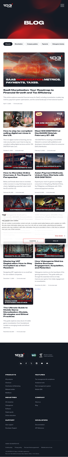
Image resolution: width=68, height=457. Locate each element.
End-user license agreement (31, 447)
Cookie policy (8, 447)
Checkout (8, 383)
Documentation (40, 425)
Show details (59, 236)
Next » (39, 289)
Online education (10, 415)
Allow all (55, 241)
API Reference (39, 428)
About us (38, 402)
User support (9, 425)
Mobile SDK (38, 389)
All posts (7, 44)
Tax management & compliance (45, 379)
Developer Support (11, 428)
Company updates (32, 44)
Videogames (9, 405)
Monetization (19, 44)
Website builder (10, 389)
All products (9, 379)
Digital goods (9, 412)
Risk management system (43, 386)
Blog (36, 405)
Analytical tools (40, 383)
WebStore (8, 393)
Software (8, 409)
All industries (9, 402)
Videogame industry (58, 44)
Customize (34, 241)
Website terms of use (46, 447)
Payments (45, 44)
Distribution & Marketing (12, 386)
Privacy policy (18, 447)
